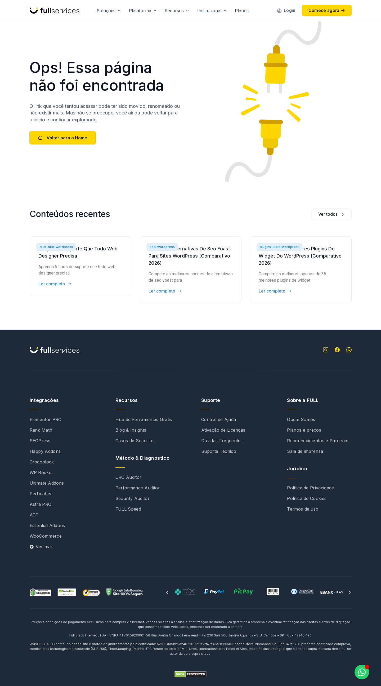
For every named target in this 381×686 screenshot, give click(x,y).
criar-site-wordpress (56, 247)
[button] (167, 592)
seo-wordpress (162, 247)
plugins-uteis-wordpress (279, 247)
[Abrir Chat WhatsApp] (362, 672)
